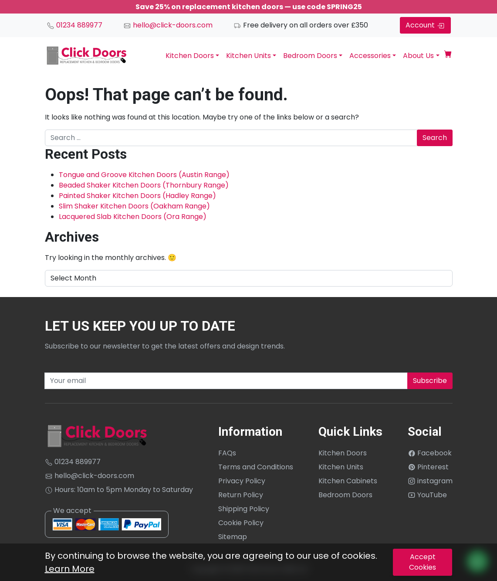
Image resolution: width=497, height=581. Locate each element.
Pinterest (428, 467)
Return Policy (240, 495)
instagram (430, 481)
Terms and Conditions (255, 467)
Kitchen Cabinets (347, 481)
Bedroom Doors (310, 56)
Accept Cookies (422, 562)
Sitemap (232, 537)
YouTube (427, 495)
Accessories (370, 56)
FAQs (227, 453)
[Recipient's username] (226, 381)
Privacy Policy (241, 481)
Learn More (70, 569)
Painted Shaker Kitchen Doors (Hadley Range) (137, 196)
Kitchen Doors (190, 56)
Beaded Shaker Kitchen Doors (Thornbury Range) (144, 185)
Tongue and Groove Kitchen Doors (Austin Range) (144, 175)
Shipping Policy (243, 509)
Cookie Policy (241, 523)
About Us (418, 56)
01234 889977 (74, 25)
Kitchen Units (248, 56)
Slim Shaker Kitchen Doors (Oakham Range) (134, 206)
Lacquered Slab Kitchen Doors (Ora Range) (132, 217)
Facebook (430, 453)
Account (425, 25)
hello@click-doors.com (168, 25)
